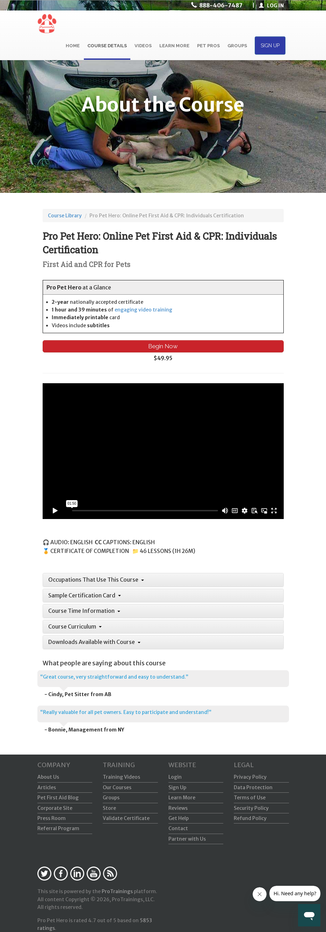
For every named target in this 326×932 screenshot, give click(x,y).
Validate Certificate (126, 818)
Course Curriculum (75, 626)
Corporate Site (54, 808)
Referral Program (58, 828)
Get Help (178, 818)
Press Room (51, 818)
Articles (46, 787)
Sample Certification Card (84, 595)
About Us (48, 777)
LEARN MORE (174, 45)
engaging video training (143, 310)
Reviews (178, 808)
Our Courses (117, 787)
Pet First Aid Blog (58, 797)
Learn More (181, 797)
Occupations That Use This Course (96, 579)
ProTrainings (117, 891)
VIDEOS (143, 45)
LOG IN (271, 5)
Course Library (65, 215)
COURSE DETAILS (107, 45)
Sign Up (177, 787)
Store (109, 808)
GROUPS (237, 45)
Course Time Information (84, 610)
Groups (111, 797)
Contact (178, 828)
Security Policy (251, 808)
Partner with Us (187, 839)
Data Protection (253, 787)
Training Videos (121, 777)
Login (175, 777)
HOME (73, 45)
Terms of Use (250, 797)
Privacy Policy (250, 777)
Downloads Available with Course (94, 641)
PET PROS (208, 45)
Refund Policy (250, 818)
